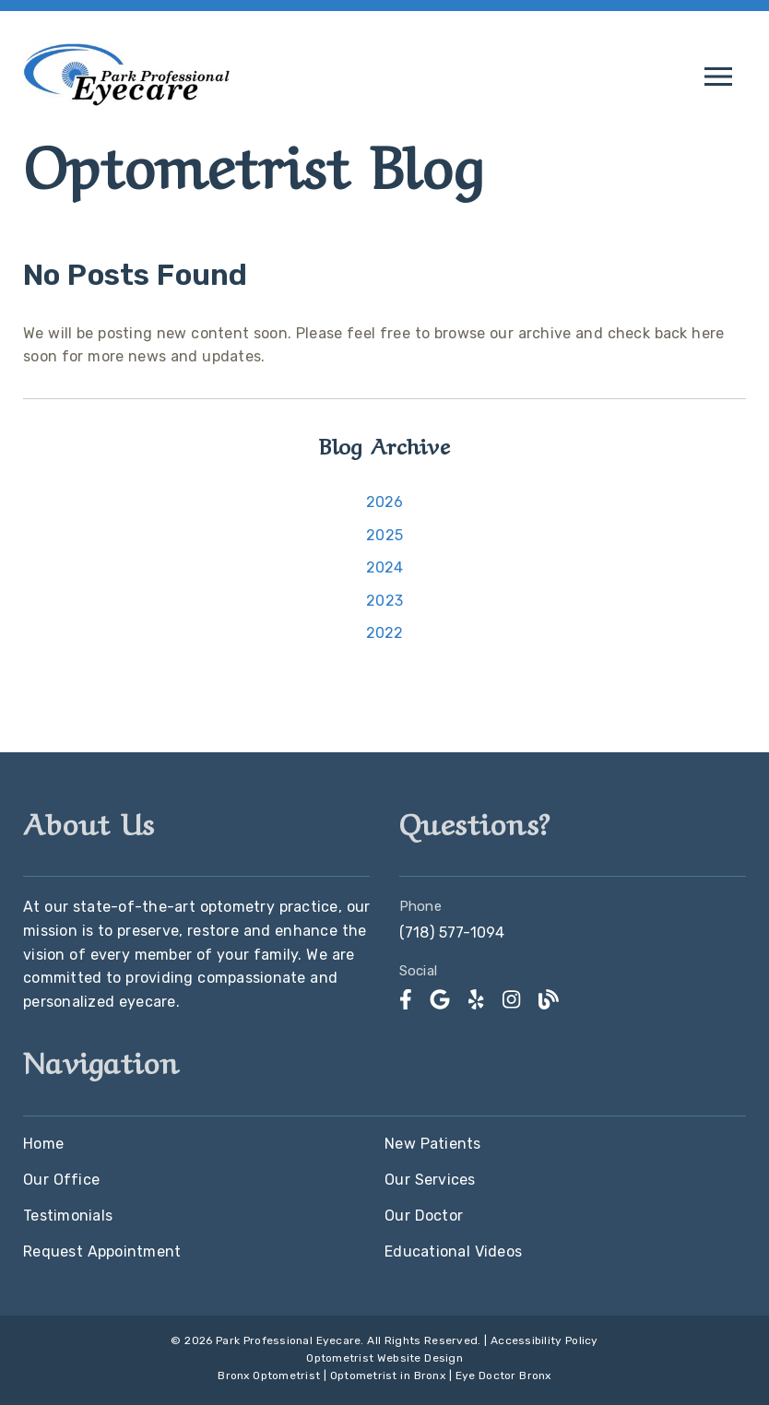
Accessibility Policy (544, 1340)
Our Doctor (423, 1215)
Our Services (430, 1179)
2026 (385, 502)
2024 (385, 567)
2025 (384, 535)
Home (43, 1143)
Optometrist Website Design (384, 1358)
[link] (127, 106)
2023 (384, 600)
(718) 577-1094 (452, 932)
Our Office (61, 1179)
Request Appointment (102, 1251)
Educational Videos (453, 1251)
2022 (385, 633)
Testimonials (67, 1215)
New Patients (432, 1143)
